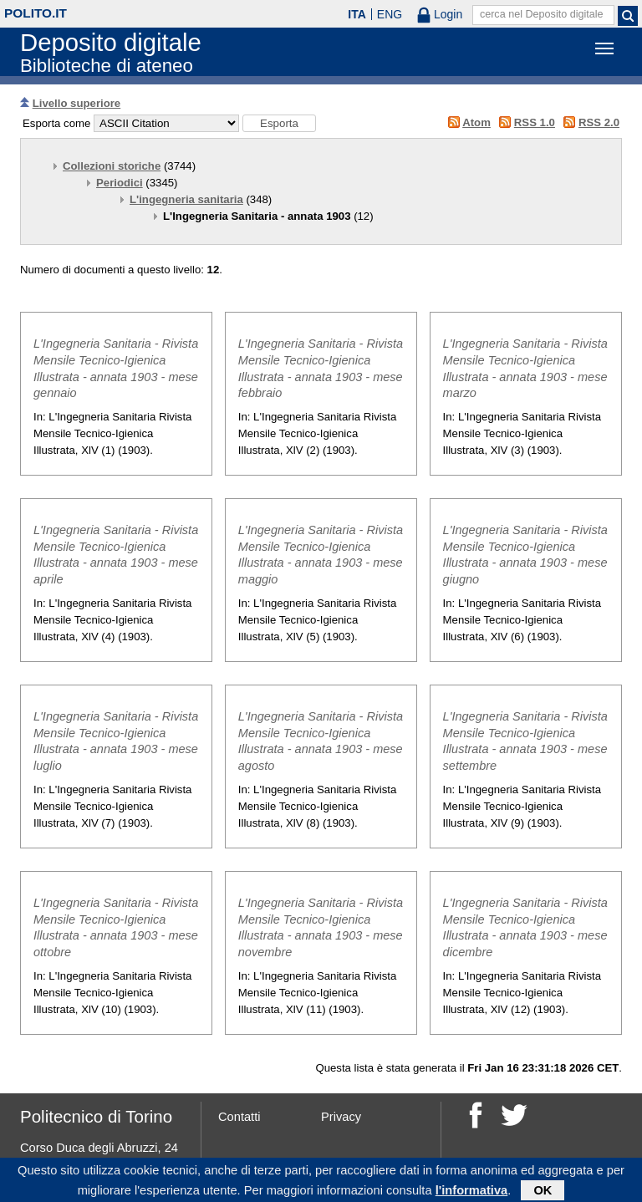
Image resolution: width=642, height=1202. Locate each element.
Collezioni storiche (111, 166)
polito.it (35, 13)
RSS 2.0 (598, 122)
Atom (476, 122)
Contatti (239, 1116)
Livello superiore (77, 103)
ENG (389, 14)
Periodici (119, 182)
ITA (357, 14)
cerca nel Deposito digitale (542, 14)
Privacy (341, 1116)
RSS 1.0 (534, 122)
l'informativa (472, 1192)
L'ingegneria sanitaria (186, 199)
